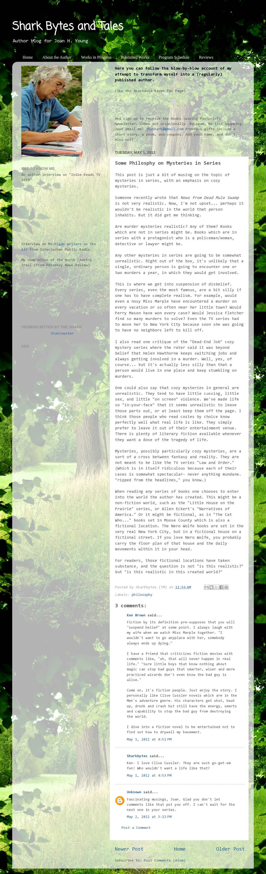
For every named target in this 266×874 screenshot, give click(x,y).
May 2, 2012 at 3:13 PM (149, 817)
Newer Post (129, 849)
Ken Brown (136, 615)
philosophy (142, 595)
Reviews (206, 57)
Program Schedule (174, 57)
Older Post (230, 849)
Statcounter (62, 334)
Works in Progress (96, 57)
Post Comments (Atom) (164, 861)
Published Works (135, 57)
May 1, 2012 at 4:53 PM (149, 776)
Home (28, 57)
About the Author (56, 57)
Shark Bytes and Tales (67, 27)
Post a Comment (136, 828)
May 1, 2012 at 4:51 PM (149, 740)
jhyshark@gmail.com (164, 129)
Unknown (134, 792)
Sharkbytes (137, 756)
